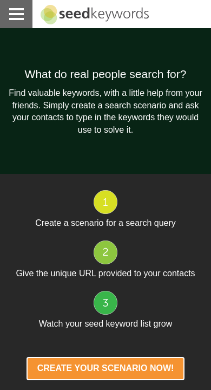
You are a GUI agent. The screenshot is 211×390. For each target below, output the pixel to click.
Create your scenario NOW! (105, 368)
